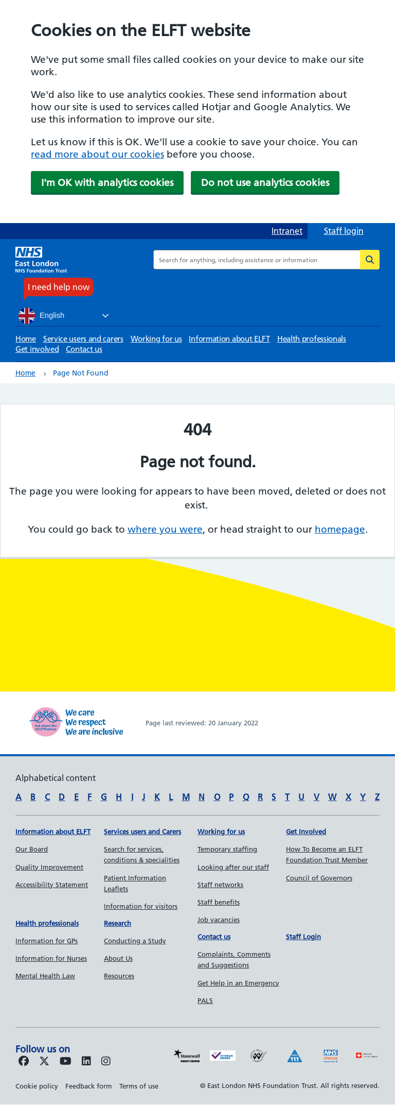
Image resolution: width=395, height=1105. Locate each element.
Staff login (344, 231)
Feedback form (88, 1086)
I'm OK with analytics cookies (107, 183)
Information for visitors (140, 906)
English (41, 316)
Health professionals (311, 339)
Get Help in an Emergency (238, 983)
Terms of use (138, 1086)
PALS (205, 1000)
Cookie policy (36, 1086)
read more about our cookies (97, 154)
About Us (118, 958)
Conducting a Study (135, 941)
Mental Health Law (45, 976)
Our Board (31, 849)
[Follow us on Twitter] (44, 1062)
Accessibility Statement (51, 884)
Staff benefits (219, 902)
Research (117, 923)
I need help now (58, 287)
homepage (340, 529)
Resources (119, 976)
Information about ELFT (229, 339)
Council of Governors (319, 878)
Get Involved (306, 831)
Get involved (37, 349)
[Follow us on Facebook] (24, 1062)
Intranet (287, 231)
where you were (165, 529)
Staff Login (303, 936)
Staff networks (220, 884)
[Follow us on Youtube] (65, 1062)
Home (25, 339)
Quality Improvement (49, 867)
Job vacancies (219, 919)
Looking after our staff (233, 867)
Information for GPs (46, 941)
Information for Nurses (51, 958)
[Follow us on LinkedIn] (86, 1062)
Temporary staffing (227, 849)
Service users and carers (83, 339)
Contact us (84, 349)
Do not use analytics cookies (265, 183)
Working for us (156, 339)
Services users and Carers (142, 831)
